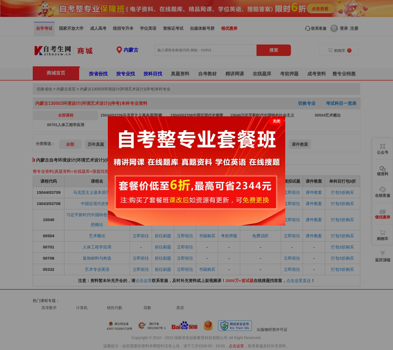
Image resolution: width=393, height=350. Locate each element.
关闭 (276, 120)
